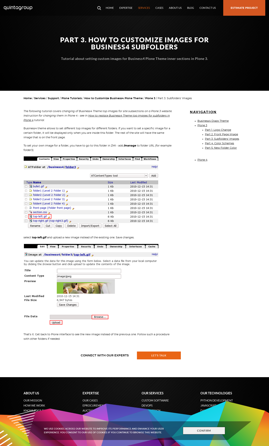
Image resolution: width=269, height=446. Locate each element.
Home (110, 7)
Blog (190, 7)
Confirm (204, 430)
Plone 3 (150, 98)
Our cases (90, 400)
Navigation (203, 112)
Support (53, 98)
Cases (159, 7)
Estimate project (244, 7)
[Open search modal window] (99, 8)
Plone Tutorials (71, 98)
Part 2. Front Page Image (221, 134)
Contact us (208, 7)
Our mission (33, 400)
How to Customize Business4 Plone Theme (113, 98)
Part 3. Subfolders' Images (222, 139)
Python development (216, 400)
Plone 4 (202, 160)
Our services (152, 393)
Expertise (125, 7)
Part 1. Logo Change (218, 130)
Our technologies (216, 393)
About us (175, 7)
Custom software (155, 400)
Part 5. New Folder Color (221, 148)
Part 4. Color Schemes (219, 143)
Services (144, 7)
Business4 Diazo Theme (213, 121)
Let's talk (159, 355)
